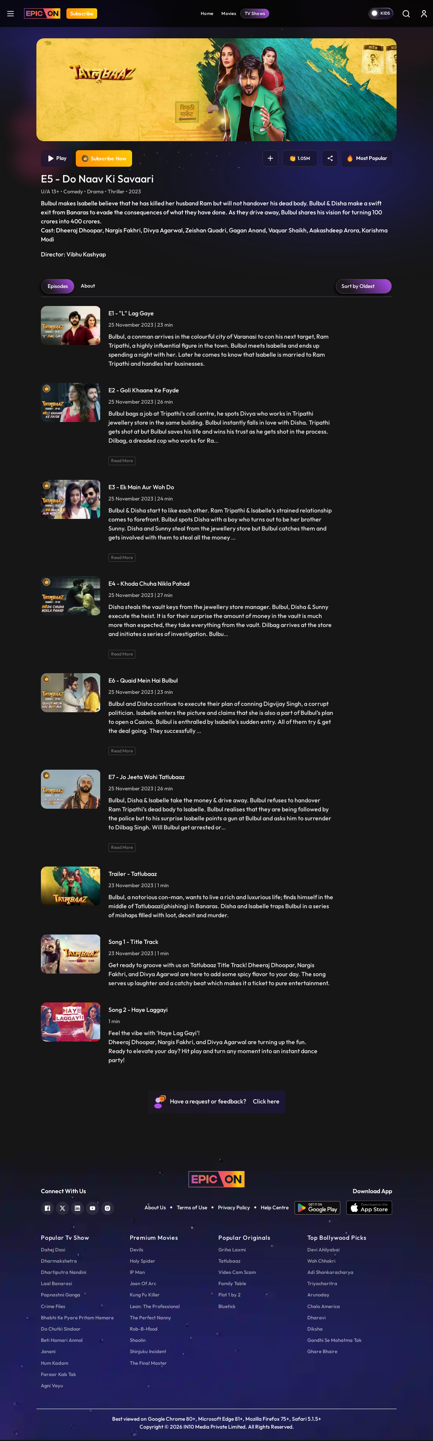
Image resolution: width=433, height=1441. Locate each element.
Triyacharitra (322, 1284)
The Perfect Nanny (150, 1318)
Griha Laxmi (232, 1250)
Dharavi (316, 1318)
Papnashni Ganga (60, 1296)
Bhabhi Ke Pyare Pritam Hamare (77, 1318)
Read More (122, 461)
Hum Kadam (54, 1364)
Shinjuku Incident (148, 1352)
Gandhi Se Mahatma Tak (334, 1341)
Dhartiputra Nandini (63, 1273)
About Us (155, 1208)
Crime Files (53, 1307)
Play (57, 159)
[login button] (423, 13)
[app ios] (369, 1208)
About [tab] (88, 286)
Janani (48, 1352)
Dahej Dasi (53, 1250)
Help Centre (275, 1208)
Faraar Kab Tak (58, 1375)
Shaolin (138, 1341)
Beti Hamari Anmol (62, 1341)
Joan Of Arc (143, 1284)
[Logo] (42, 13)
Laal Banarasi (56, 1284)
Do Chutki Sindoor (61, 1330)
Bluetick (227, 1307)
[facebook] (47, 1208)
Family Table (232, 1284)
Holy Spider (142, 1262)
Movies (228, 13)
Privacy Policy (234, 1208)
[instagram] (107, 1208)
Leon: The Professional (155, 1307)
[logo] (216, 1179)
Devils (136, 1250)
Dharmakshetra (59, 1262)
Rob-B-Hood (144, 1330)
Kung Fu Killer (145, 1296)
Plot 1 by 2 (229, 1296)
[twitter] (62, 1208)
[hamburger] (10, 13)
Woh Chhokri (321, 1262)
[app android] (320, 1208)
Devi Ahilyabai (323, 1250)
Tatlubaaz (229, 1262)
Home (207, 13)
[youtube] (92, 1208)
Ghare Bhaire (322, 1352)
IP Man (137, 1273)
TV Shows (255, 13)
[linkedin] (77, 1208)
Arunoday (318, 1296)
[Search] (405, 13)
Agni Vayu (52, 1386)
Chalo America (323, 1307)
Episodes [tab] (58, 286)
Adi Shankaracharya (330, 1273)
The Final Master (148, 1364)
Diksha (315, 1330)
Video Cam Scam (237, 1273)
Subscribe (81, 13)
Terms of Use (192, 1208)
